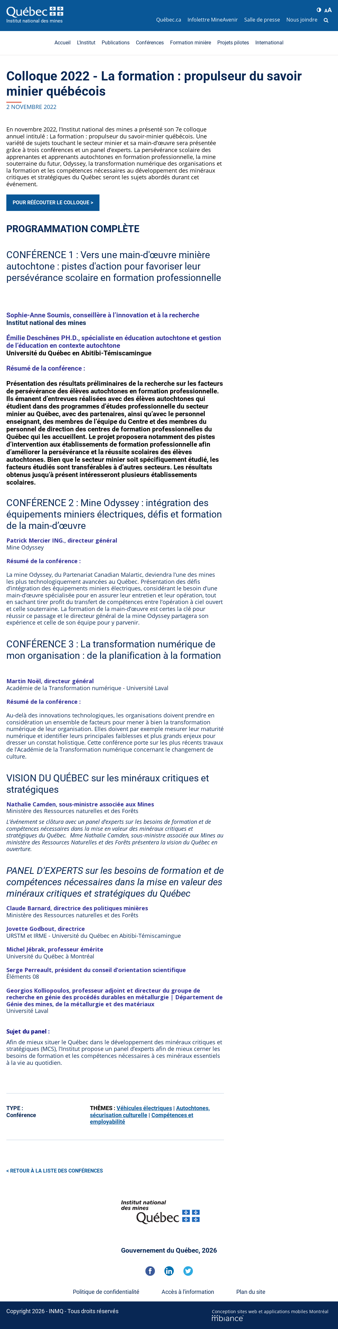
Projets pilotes (233, 43)
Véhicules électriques (144, 1108)
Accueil (62, 43)
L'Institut (86, 43)
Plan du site (250, 1291)
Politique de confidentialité (106, 1291)
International (269, 43)
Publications (116, 43)
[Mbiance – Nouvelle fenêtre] (272, 1318)
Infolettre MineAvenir (213, 19)
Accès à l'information (188, 1291)
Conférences (150, 43)
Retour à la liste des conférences (56, 1171)
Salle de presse (262, 19)
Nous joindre (301, 19)
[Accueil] (79, 12)
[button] (319, 10)
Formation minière (190, 43)
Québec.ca (168, 19)
